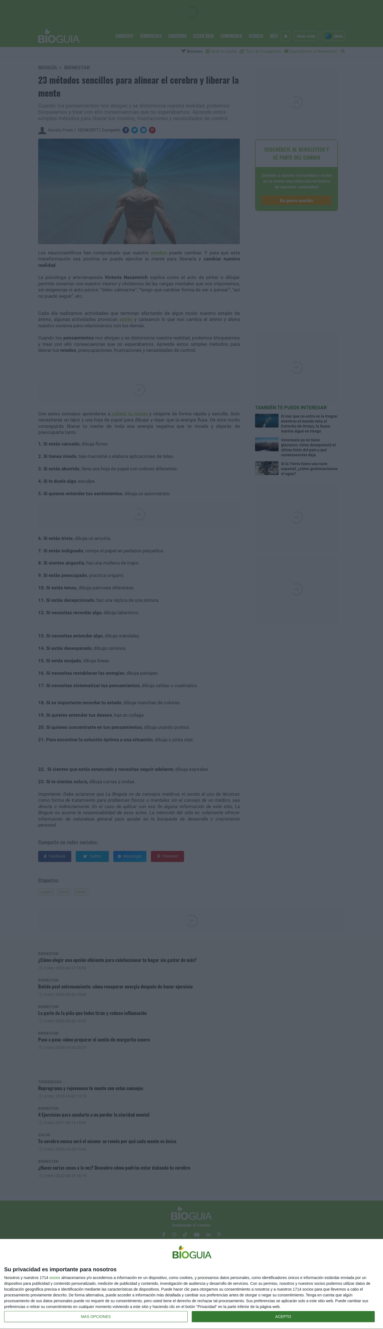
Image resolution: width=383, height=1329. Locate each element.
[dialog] (191, 1284)
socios (54, 1278)
